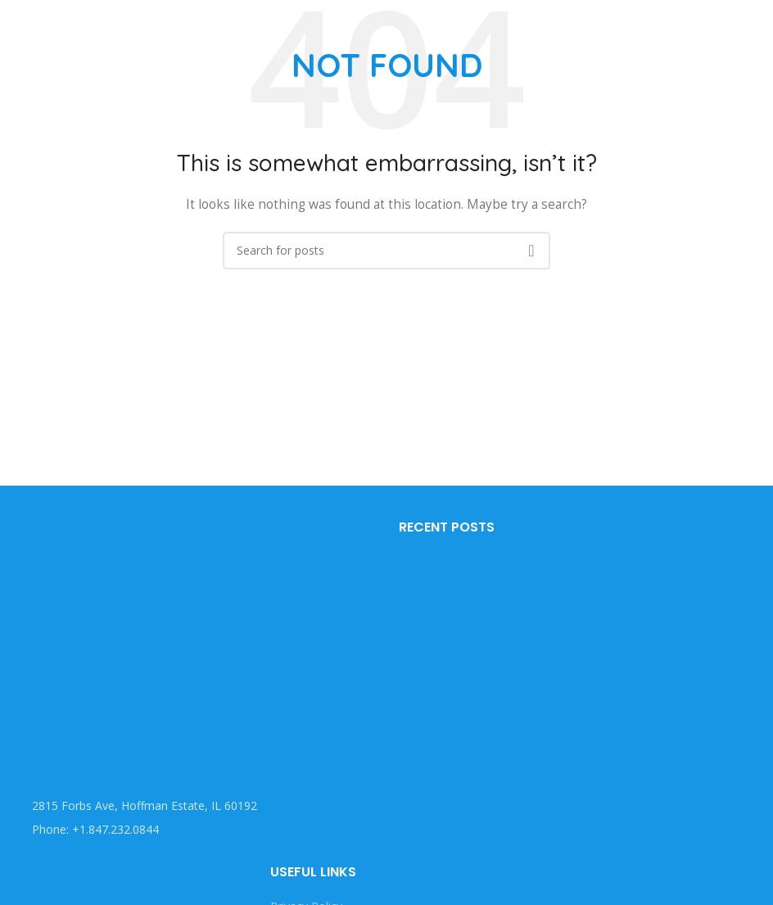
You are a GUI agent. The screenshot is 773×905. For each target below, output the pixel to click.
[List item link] (193, 830)
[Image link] (135, 639)
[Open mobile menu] (15, 24)
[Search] (386, 250)
